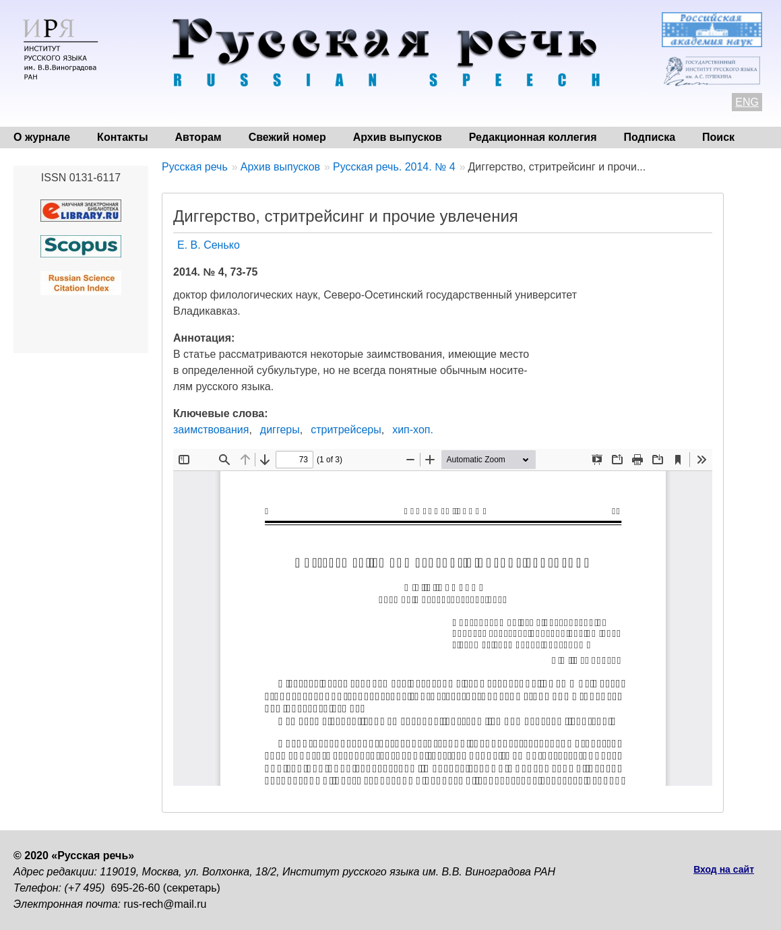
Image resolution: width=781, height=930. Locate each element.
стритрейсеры (346, 429)
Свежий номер (287, 137)
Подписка (650, 137)
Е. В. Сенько (208, 245)
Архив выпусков (397, 137)
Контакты (122, 137)
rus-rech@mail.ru (165, 904)
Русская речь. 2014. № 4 (394, 167)
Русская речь (195, 167)
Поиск (718, 137)
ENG (747, 102)
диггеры (280, 429)
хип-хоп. (412, 429)
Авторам (198, 137)
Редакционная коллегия (533, 137)
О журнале (41, 137)
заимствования (211, 429)
